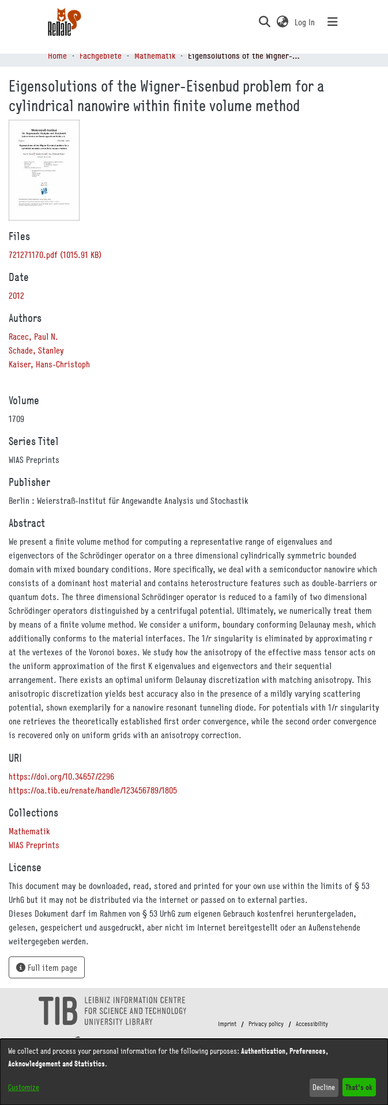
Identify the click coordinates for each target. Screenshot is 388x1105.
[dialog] (194, 1072)
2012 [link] (16, 295)
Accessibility (312, 1024)
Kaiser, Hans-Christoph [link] (49, 364)
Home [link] (57, 55)
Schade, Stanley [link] (36, 350)
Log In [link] (305, 22)
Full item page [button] (46, 967)
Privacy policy (266, 1024)
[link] (55, 254)
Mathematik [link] (154, 55)
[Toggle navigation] (332, 22)
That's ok (358, 1087)
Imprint (227, 1024)
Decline (323, 1087)
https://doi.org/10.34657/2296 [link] (61, 776)
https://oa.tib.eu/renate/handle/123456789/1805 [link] (93, 790)
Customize (23, 1087)
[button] (265, 22)
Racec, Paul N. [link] (33, 336)
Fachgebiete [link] (101, 55)
